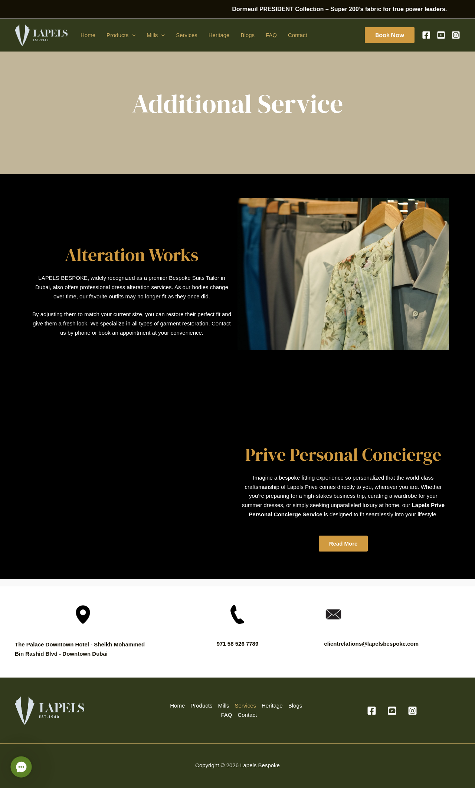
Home (88, 35)
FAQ (271, 35)
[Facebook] (426, 35)
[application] (131, 35)
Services (186, 35)
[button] (390, 35)
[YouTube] (441, 35)
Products (121, 35)
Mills (156, 35)
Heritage (219, 35)
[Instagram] (456, 35)
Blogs (247, 35)
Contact (297, 35)
